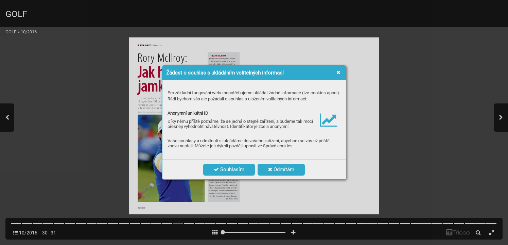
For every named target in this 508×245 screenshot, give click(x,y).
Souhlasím (229, 169)
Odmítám (281, 169)
